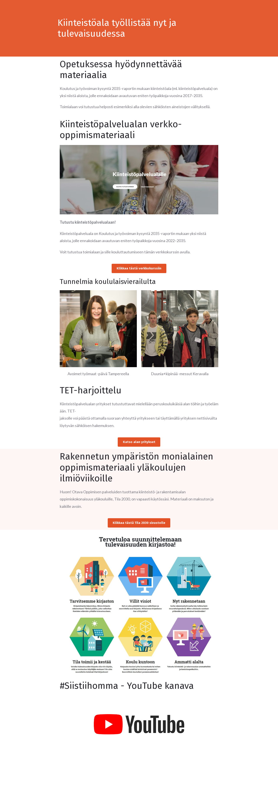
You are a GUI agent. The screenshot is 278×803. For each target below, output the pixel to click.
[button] (139, 269)
